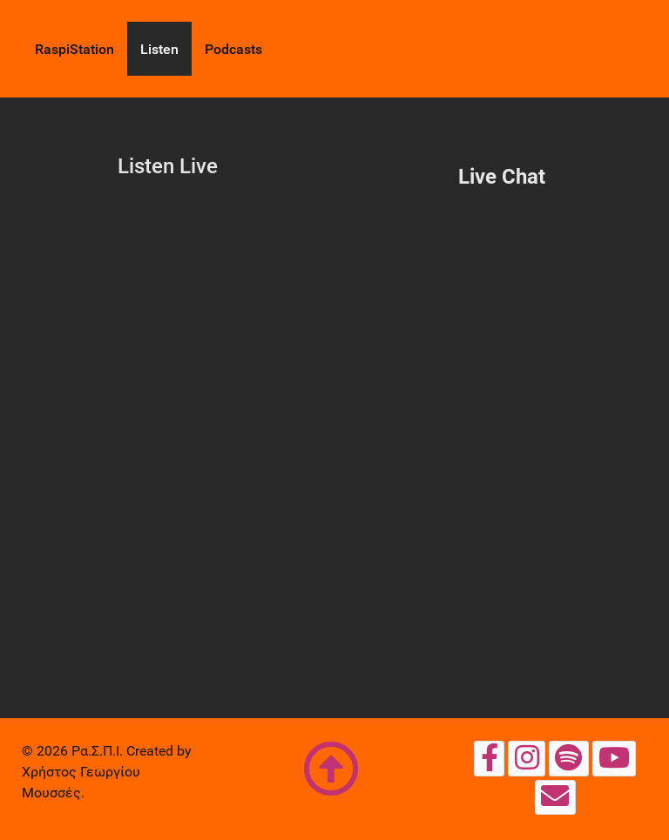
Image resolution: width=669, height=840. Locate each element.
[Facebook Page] (489, 758)
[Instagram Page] (526, 758)
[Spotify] (569, 758)
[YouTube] (614, 758)
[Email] (555, 797)
